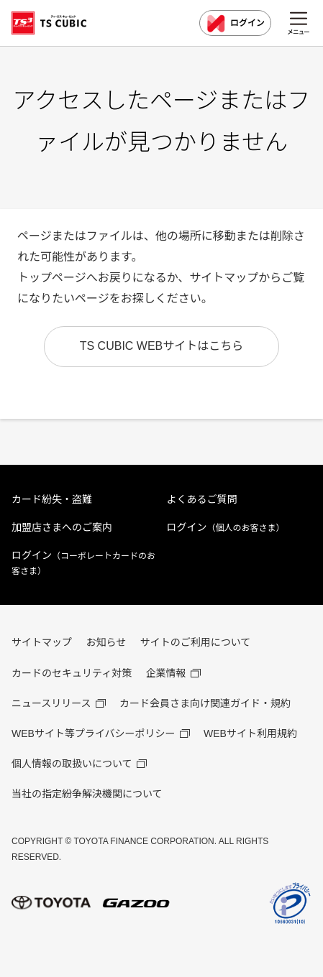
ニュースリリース (51, 703)
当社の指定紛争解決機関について (87, 794)
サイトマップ (42, 642)
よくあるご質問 (202, 499)
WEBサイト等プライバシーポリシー (94, 733)
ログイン (235, 24)
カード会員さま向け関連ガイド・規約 (205, 703)
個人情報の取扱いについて (72, 763)
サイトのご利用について (195, 642)
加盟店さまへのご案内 (62, 527)
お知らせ (106, 642)
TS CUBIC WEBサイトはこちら (162, 346)
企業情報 (166, 673)
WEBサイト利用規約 (250, 733)
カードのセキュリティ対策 (72, 673)
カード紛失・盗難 (52, 499)
